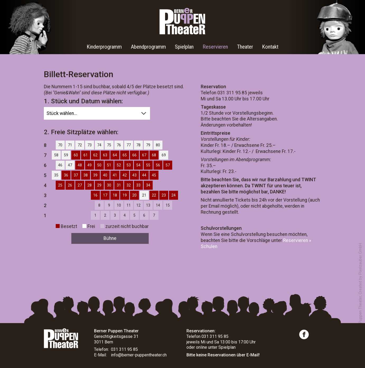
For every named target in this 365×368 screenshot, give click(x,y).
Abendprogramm (148, 47)
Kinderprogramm (104, 47)
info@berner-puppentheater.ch (139, 354)
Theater (245, 47)
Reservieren (215, 47)
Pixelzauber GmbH (360, 259)
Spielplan (184, 47)
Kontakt (270, 47)
